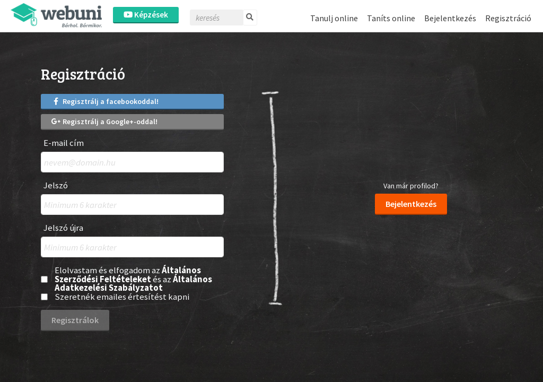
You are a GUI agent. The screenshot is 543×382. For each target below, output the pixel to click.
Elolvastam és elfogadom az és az (133, 279)
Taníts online (391, 18)
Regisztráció (508, 18)
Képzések (146, 15)
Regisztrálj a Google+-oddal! (104, 121)
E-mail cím (63, 142)
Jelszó (55, 185)
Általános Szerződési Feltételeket (128, 274)
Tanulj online (334, 18)
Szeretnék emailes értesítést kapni (122, 296)
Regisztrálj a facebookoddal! (105, 101)
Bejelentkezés (450, 18)
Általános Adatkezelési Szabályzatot (133, 283)
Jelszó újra (63, 227)
